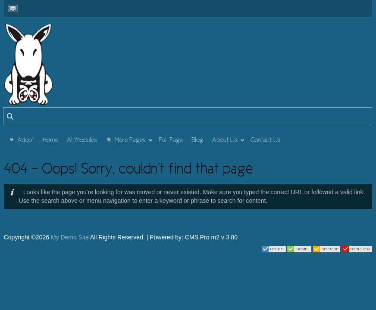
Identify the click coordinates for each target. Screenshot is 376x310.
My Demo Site (70, 237)
